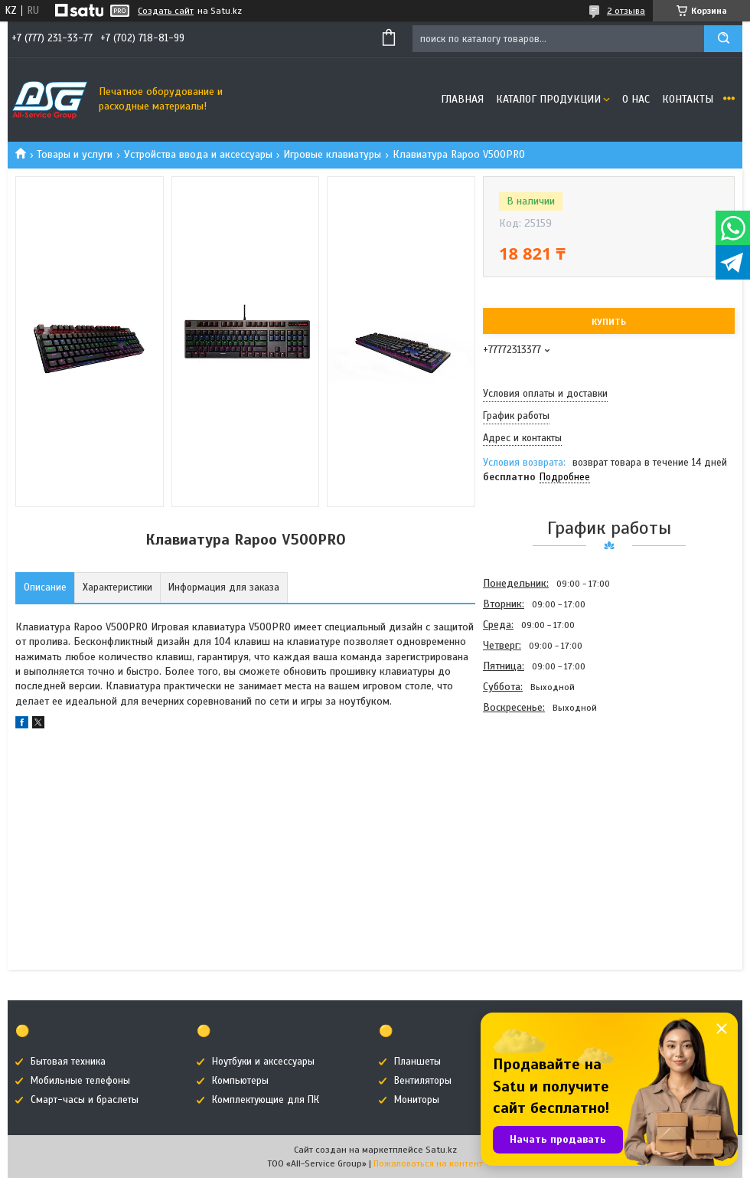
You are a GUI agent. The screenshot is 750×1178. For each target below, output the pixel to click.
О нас (636, 99)
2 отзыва (626, 10)
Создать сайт (166, 10)
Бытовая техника (68, 1061)
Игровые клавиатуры (332, 154)
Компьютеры (240, 1081)
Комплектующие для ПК (265, 1100)
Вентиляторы (423, 1081)
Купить (609, 321)
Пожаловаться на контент (428, 1163)
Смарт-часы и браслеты (85, 1100)
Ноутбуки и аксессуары (263, 1061)
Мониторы (416, 1100)
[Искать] (723, 38)
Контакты (687, 99)
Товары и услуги (74, 154)
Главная (462, 99)
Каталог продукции (548, 99)
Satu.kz (441, 1149)
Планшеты (417, 1061)
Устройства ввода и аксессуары (198, 154)
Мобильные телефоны (80, 1081)
